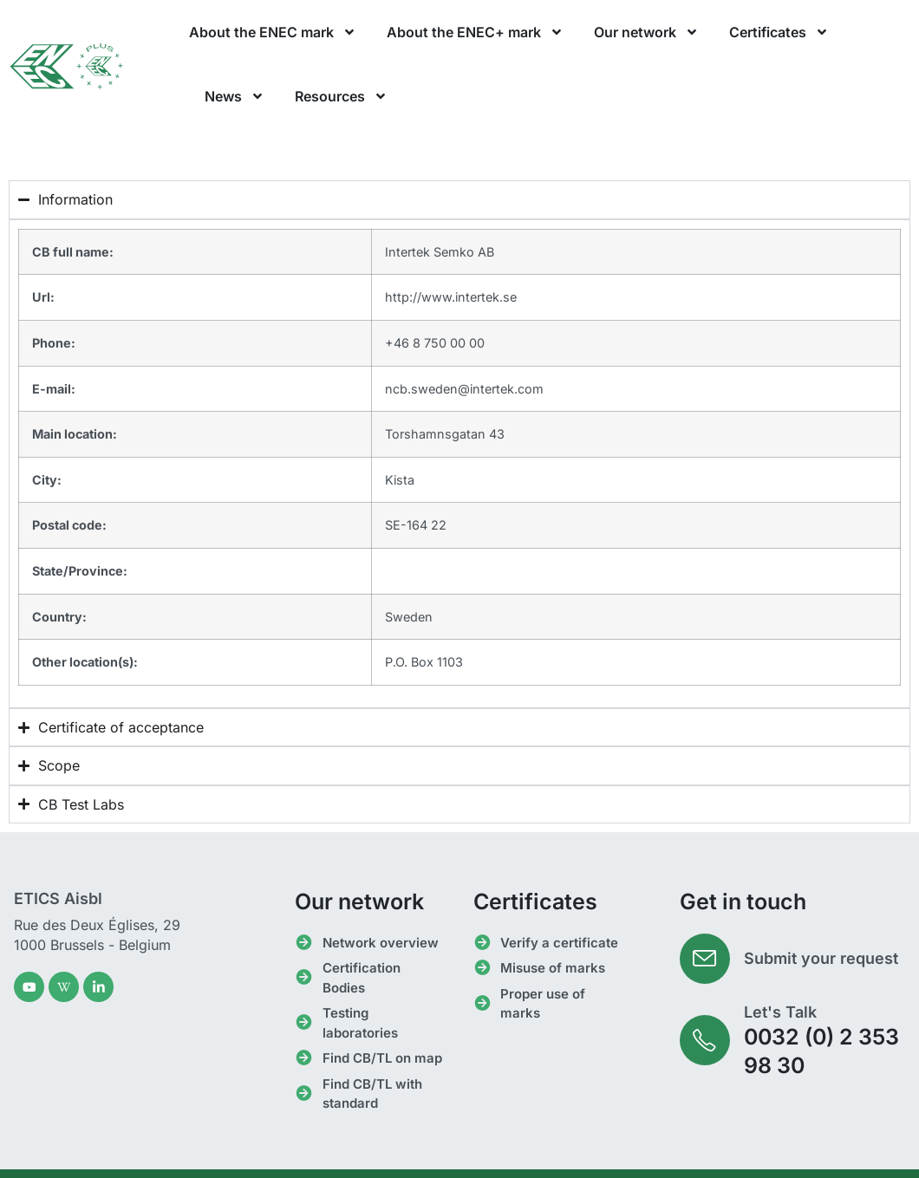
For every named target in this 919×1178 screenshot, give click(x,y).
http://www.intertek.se (451, 297)
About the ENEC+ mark (475, 32)
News (234, 96)
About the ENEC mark (272, 32)
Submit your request (823, 959)
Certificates (779, 32)
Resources (341, 96)
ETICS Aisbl (58, 898)
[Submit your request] (706, 960)
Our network (646, 32)
